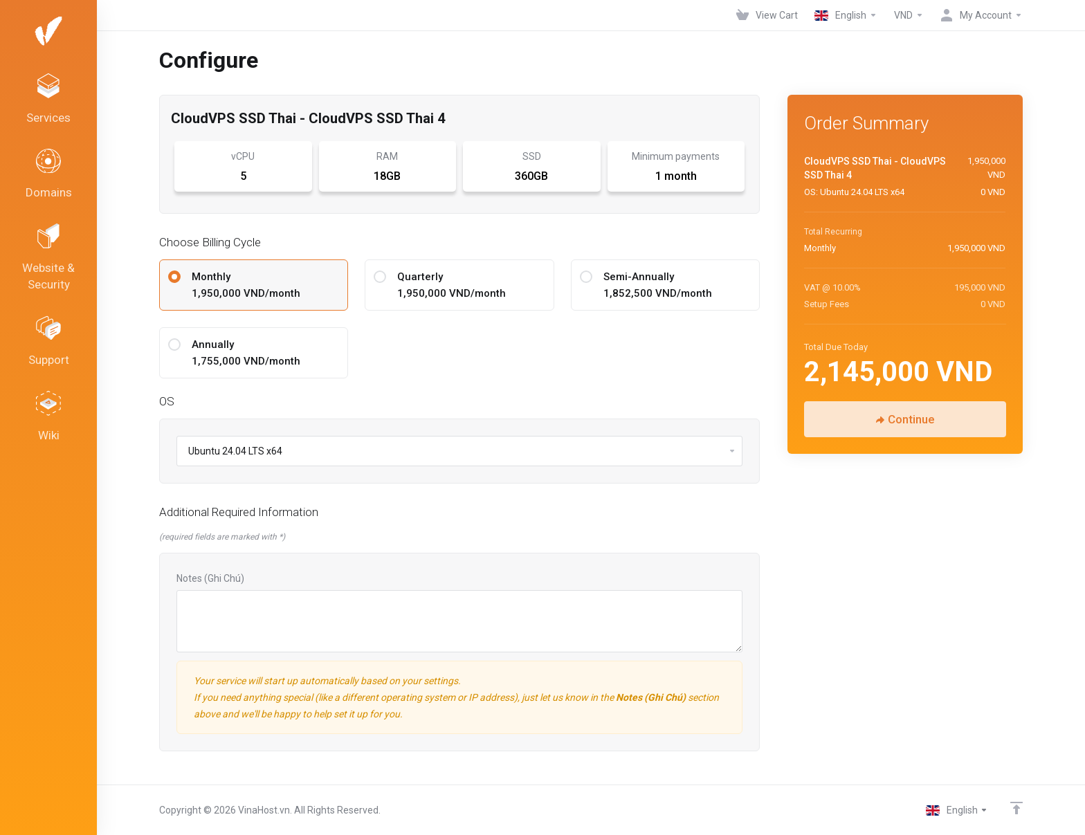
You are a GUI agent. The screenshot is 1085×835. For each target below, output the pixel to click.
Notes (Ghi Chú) (210, 578)
